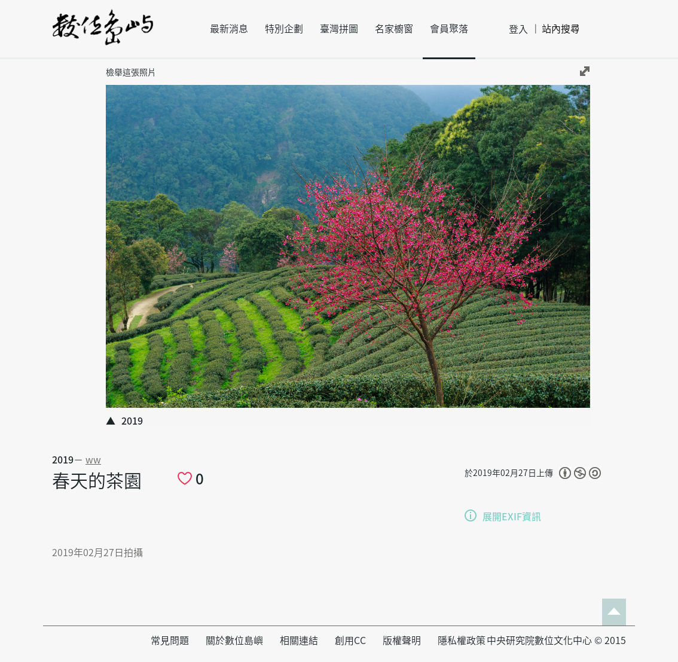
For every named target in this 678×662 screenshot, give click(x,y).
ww (93, 460)
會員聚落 (449, 28)
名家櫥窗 (394, 28)
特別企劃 (284, 28)
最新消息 (229, 28)
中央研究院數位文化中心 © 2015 (556, 640)
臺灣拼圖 (339, 28)
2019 (63, 460)
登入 (518, 29)
